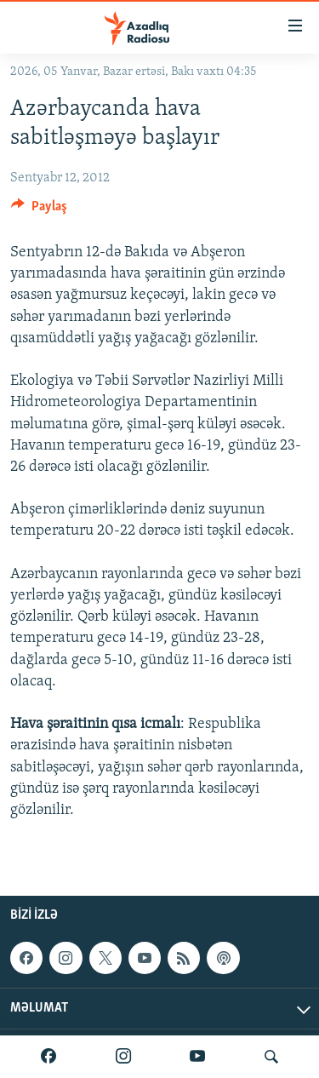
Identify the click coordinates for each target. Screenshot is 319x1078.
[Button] (39, 210)
